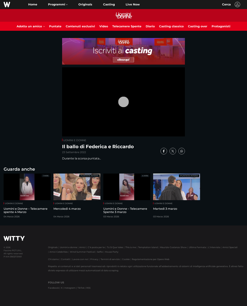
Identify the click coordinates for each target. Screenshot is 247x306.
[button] (58, 4)
